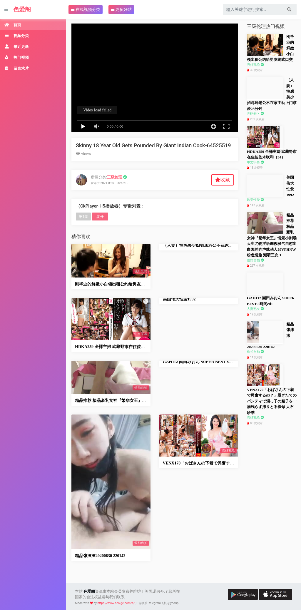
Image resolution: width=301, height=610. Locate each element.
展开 (100, 216)
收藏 (222, 180)
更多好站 (121, 9)
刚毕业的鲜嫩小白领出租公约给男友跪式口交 (116, 284)
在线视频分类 (85, 9)
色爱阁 (22, 9)
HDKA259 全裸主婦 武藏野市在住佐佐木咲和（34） (122, 347)
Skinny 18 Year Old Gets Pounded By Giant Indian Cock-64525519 (153, 145)
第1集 (83, 216)
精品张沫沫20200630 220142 (100, 556)
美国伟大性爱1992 (179, 299)
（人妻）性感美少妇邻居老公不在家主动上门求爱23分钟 (214, 245)
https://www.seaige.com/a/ (116, 603)
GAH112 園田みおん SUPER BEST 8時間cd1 (203, 362)
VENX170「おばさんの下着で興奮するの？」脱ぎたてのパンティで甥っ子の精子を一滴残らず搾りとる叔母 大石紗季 (272, 401)
